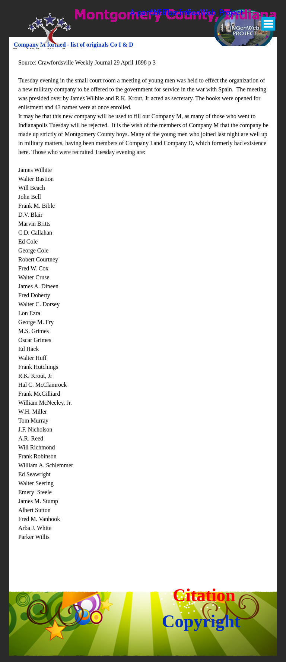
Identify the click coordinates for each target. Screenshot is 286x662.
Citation (204, 595)
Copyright (201, 621)
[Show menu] (268, 24)
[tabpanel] (143, 308)
